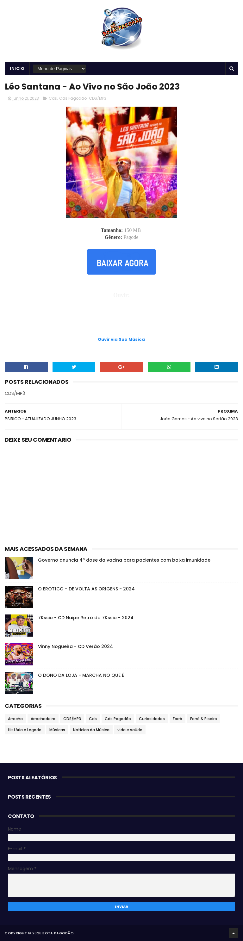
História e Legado (24, 729)
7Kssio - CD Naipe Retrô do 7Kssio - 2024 (86, 617)
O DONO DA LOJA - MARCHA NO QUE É (81, 675)
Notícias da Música (91, 729)
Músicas (57, 729)
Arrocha (15, 718)
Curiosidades (152, 718)
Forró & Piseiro (203, 718)
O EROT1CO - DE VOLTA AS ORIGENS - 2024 (86, 589)
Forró (177, 718)
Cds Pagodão (73, 98)
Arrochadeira (43, 718)
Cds (53, 98)
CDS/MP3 (97, 98)
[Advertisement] (121, 320)
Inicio (17, 68)
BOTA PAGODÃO (58, 933)
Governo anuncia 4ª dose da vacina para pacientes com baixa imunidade (124, 560)
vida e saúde (129, 729)
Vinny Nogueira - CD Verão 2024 (75, 646)
